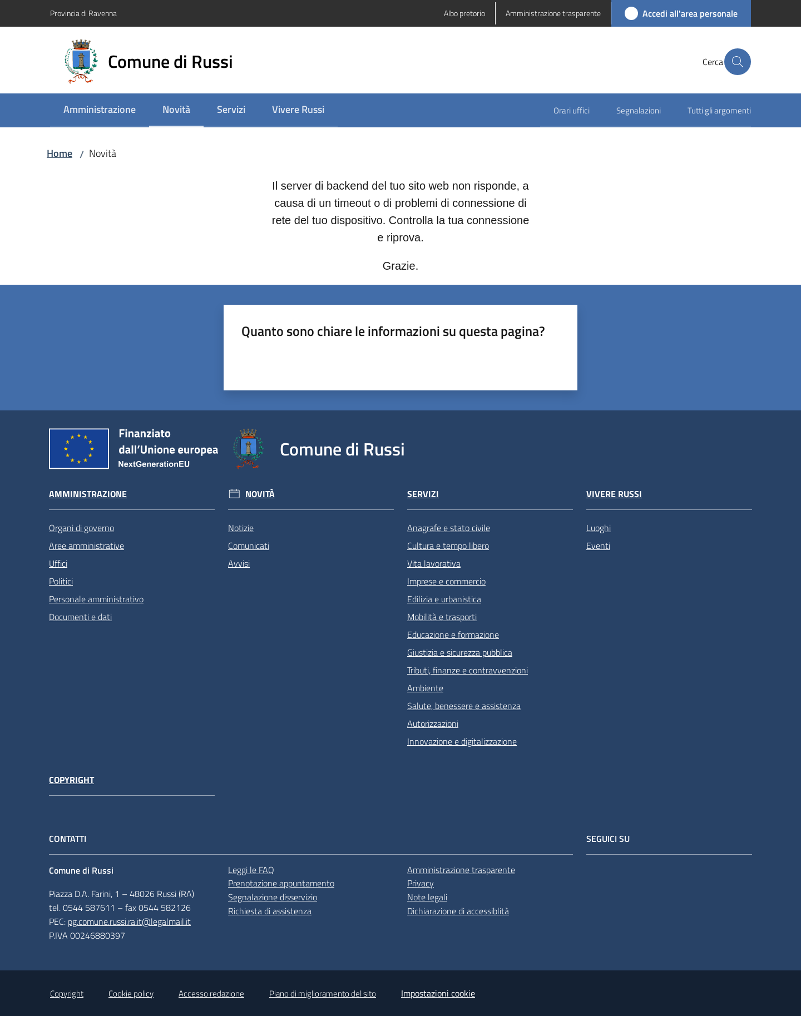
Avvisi (239, 563)
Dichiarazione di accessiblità (458, 911)
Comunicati (248, 545)
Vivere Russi (614, 494)
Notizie (241, 527)
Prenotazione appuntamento (281, 883)
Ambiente (425, 688)
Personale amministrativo (96, 599)
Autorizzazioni (432, 723)
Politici (61, 581)
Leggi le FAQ (251, 869)
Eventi (598, 545)
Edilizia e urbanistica (444, 599)
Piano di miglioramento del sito (322, 993)
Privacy (420, 883)
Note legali (427, 897)
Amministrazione (88, 494)
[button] (737, 61)
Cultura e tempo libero (448, 545)
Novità (260, 494)
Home (59, 153)
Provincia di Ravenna (83, 13)
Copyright (71, 780)
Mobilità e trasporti (442, 616)
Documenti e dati (80, 616)
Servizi (423, 494)
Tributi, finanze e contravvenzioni (467, 670)
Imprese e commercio (446, 581)
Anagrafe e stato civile (448, 527)
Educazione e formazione (453, 634)
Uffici (58, 563)
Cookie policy (131, 993)
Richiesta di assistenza (270, 911)
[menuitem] (99, 110)
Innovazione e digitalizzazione (462, 741)
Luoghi (598, 527)
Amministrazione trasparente (461, 869)
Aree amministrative (86, 545)
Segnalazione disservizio (272, 897)
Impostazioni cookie (438, 993)
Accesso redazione (211, 993)
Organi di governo (81, 527)
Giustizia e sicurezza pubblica (459, 652)
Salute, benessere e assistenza (464, 705)
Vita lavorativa (434, 563)
